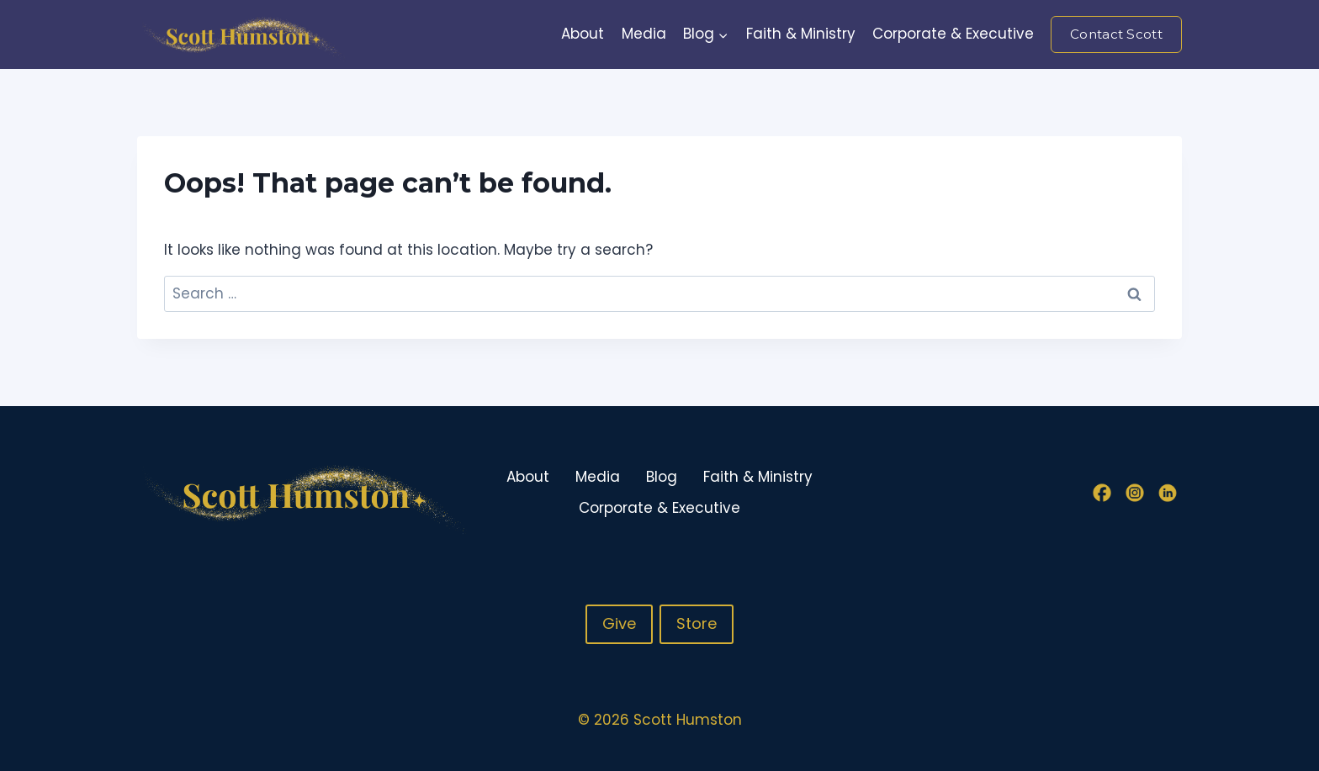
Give (619, 623)
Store (696, 623)
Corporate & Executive (953, 34)
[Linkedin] (1167, 492)
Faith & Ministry (800, 34)
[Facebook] (1102, 492)
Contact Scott (1116, 34)
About (582, 34)
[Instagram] (1134, 492)
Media (644, 34)
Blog (661, 477)
